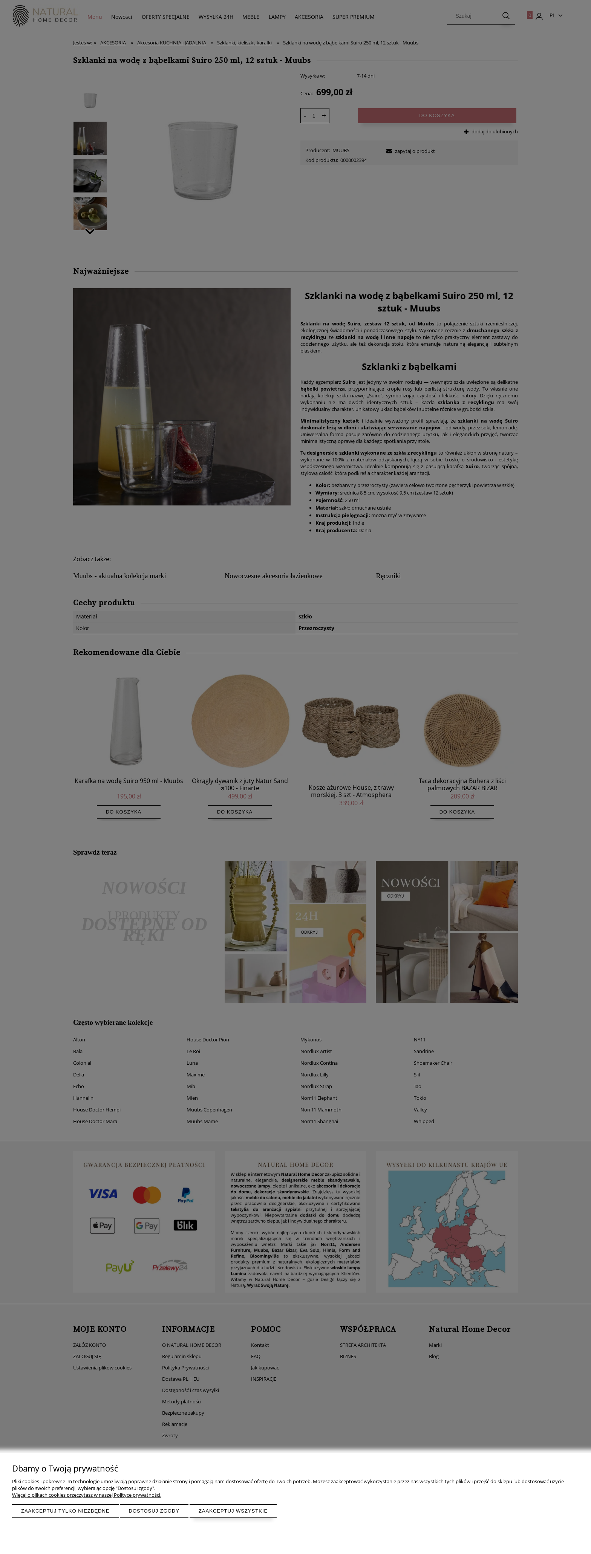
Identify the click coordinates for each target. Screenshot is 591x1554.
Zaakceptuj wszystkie (233, 1511)
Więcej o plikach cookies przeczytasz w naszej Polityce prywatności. (86, 1494)
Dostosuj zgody (154, 1511)
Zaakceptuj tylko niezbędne (65, 1511)
